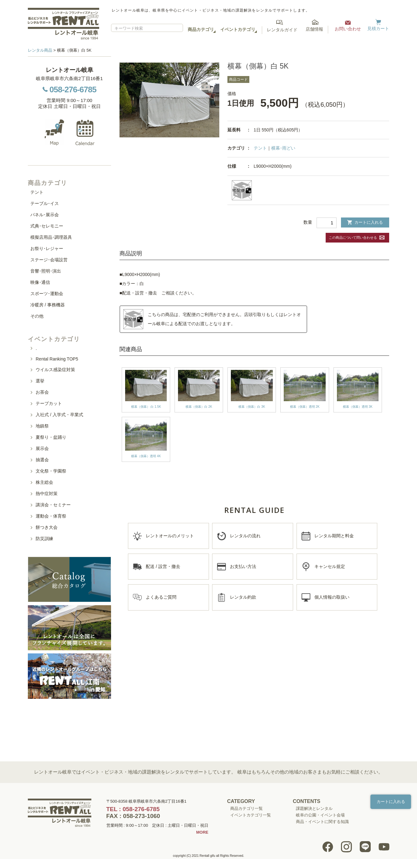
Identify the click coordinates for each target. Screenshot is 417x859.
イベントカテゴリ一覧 (250, 815)
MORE (202, 832)
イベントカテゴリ (237, 29)
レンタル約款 (243, 597)
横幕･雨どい (283, 148)
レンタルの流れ (245, 535)
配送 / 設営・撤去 (163, 566)
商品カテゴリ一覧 (246, 808)
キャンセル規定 (329, 566)
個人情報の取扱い (331, 597)
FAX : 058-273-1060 (133, 816)
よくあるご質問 (161, 597)
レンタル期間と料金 (334, 535)
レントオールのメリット (170, 535)
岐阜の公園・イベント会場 (320, 815)
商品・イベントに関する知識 (322, 821)
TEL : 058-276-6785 (133, 809)
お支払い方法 (243, 566)
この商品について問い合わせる (353, 237)
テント (260, 148)
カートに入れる (365, 222)
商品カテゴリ (201, 29)
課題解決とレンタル (314, 808)
